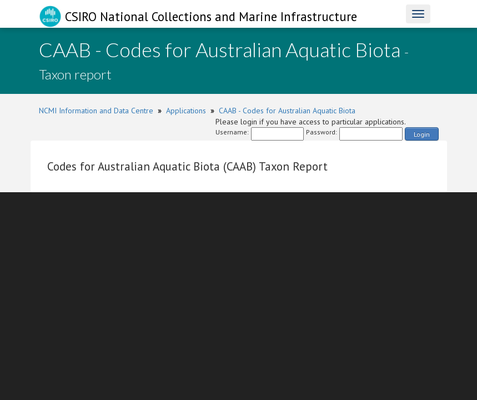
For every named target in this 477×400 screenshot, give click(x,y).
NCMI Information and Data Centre (96, 111)
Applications (186, 111)
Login (422, 134)
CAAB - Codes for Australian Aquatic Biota (287, 111)
